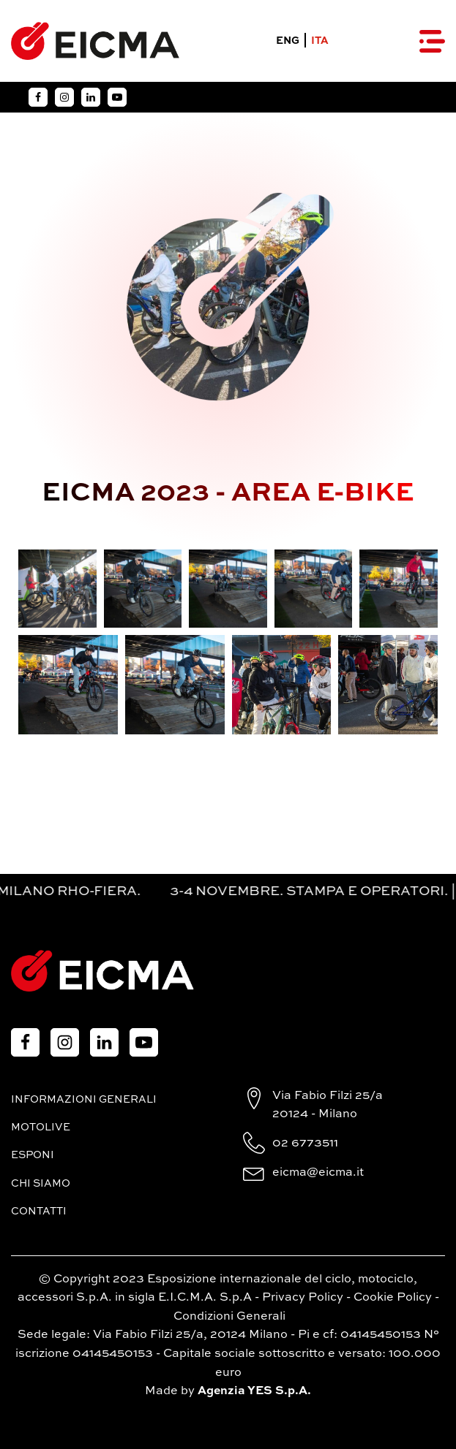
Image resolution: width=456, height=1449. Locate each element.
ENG (287, 41)
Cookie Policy (393, 1298)
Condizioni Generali (229, 1317)
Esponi (32, 1155)
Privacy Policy (302, 1298)
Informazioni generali (84, 1100)
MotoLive (40, 1127)
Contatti (39, 1211)
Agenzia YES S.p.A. (254, 1391)
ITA (320, 41)
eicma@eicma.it (318, 1173)
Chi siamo (40, 1184)
